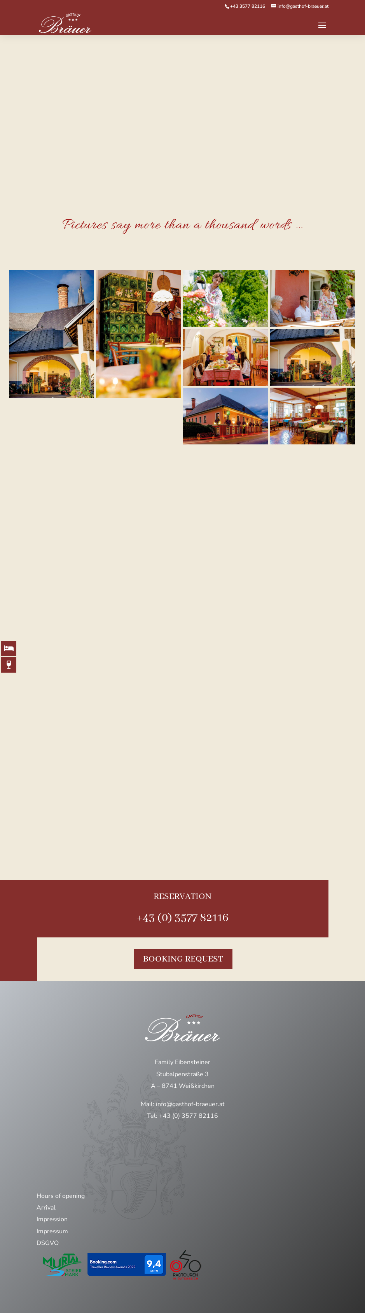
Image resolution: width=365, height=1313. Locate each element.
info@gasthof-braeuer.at (190, 1104)
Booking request (183, 959)
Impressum (52, 1231)
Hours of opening (61, 1196)
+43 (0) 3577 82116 (183, 918)
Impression (52, 1219)
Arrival (46, 1207)
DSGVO (48, 1243)
